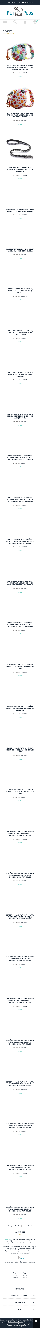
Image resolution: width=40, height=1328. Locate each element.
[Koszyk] (35, 22)
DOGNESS (24, 73)
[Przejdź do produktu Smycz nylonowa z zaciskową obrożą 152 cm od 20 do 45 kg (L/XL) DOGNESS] (20, 319)
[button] (5, 22)
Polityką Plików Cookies (15, 1322)
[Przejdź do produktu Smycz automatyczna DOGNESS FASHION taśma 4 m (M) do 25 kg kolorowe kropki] (20, 98)
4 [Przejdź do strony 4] (18, 1226)
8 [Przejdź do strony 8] (31, 1226)
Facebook (15, 1277)
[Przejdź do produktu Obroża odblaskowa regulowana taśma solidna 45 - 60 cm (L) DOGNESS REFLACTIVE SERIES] (20, 945)
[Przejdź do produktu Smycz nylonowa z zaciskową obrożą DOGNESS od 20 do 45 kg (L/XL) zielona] (20, 402)
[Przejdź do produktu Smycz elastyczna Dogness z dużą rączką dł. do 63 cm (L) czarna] (20, 237)
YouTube (25, 1277)
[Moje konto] (25, 22)
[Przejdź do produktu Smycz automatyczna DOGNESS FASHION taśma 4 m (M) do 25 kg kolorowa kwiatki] (20, 51)
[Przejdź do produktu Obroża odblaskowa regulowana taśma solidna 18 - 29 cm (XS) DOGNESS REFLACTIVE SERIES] (20, 819)
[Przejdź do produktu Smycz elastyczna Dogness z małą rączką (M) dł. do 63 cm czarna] (20, 197)
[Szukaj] (15, 22)
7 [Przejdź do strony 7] (28, 1226)
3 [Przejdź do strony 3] (15, 1226)
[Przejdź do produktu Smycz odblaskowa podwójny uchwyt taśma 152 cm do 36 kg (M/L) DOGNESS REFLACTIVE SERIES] (20, 485)
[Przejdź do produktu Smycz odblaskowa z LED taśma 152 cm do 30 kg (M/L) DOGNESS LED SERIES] (20, 652)
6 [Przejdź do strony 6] (25, 1226)
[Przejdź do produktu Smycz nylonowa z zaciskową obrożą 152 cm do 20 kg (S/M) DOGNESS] (20, 277)
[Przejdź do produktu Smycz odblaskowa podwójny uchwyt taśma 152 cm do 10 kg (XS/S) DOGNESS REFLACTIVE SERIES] (20, 444)
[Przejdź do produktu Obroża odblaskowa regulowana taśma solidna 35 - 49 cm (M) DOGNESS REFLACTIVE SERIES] (20, 903)
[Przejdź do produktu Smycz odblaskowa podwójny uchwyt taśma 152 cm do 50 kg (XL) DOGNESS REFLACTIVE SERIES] (20, 527)
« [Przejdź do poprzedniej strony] (5, 1226)
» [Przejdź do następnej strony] (34, 1226)
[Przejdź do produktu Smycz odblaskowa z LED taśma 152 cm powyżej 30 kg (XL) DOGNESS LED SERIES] (20, 694)
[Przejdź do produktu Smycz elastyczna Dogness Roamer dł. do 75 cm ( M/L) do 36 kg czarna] (20, 149)
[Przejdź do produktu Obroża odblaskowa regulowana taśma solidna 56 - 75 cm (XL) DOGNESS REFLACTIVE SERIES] (20, 986)
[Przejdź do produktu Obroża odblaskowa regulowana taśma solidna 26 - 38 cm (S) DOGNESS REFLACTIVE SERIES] (20, 861)
